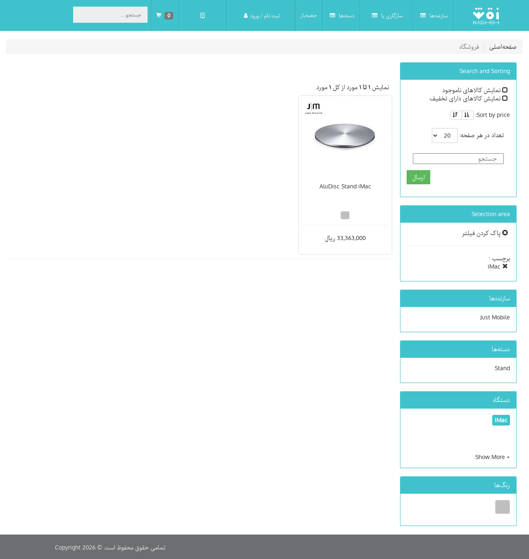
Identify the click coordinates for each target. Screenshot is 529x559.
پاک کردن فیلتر (485, 233)
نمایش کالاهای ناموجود (475, 90)
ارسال (418, 177)
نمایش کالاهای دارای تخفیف (468, 98)
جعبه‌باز (308, 15)
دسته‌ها (342, 15)
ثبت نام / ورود (262, 15)
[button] (492, 457)
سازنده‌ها (434, 15)
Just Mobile (495, 317)
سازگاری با (387, 15)
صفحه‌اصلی (503, 47)
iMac (498, 266)
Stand (502, 368)
